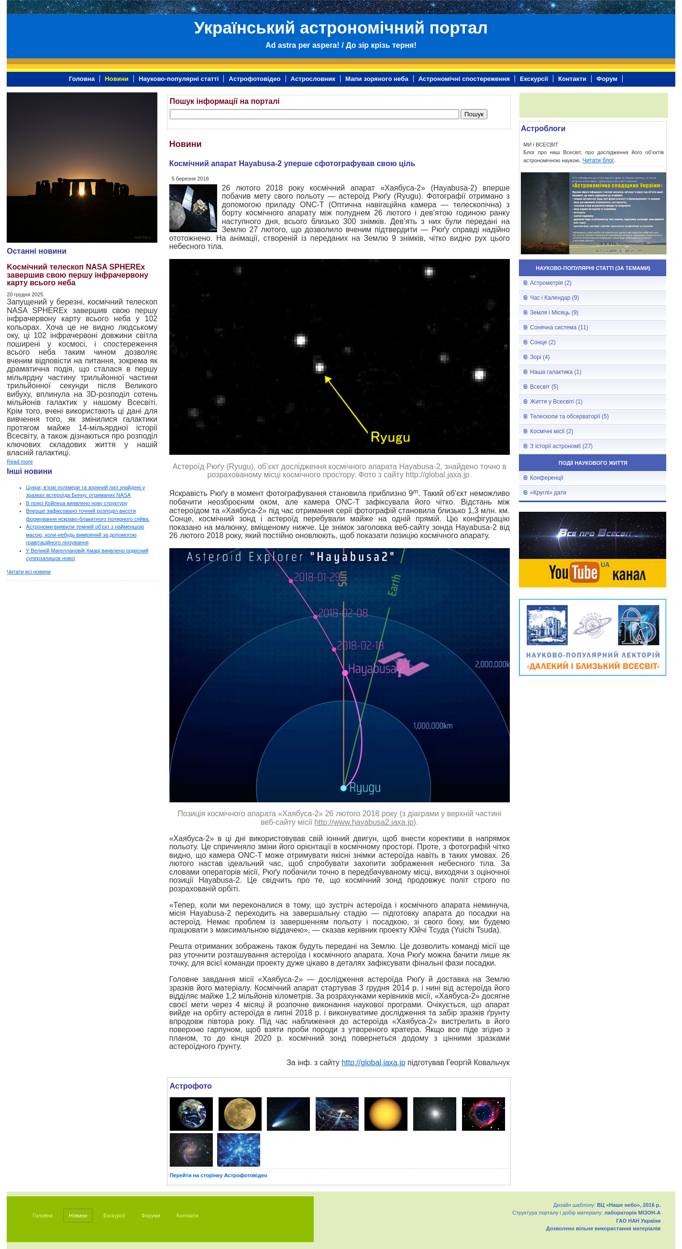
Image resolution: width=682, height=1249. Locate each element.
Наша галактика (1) (555, 372)
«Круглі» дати (548, 492)
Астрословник (313, 78)
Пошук (474, 114)
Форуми (151, 1215)
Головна (82, 78)
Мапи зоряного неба (376, 78)
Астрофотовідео (254, 78)
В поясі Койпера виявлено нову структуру (76, 503)
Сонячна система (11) (559, 327)
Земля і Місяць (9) (554, 312)
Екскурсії (534, 78)
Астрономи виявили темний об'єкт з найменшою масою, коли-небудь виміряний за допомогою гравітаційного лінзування (85, 534)
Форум (606, 78)
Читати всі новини (29, 571)
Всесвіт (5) (544, 386)
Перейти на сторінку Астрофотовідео (218, 1175)
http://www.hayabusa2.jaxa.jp (363, 822)
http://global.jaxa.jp (373, 1062)
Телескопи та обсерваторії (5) (569, 416)
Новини (117, 78)
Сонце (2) (542, 342)
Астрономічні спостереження (464, 78)
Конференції (546, 477)
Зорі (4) (540, 357)
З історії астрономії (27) (561, 446)
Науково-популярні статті (179, 78)
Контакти (572, 78)
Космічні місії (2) (551, 431)
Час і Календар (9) (554, 297)
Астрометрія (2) (551, 283)
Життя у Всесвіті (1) (556, 401)
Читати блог (599, 160)
